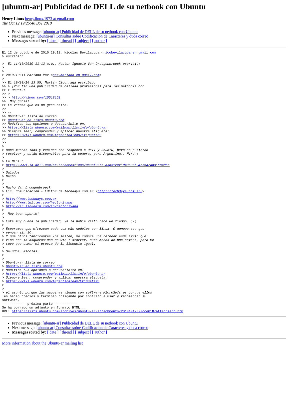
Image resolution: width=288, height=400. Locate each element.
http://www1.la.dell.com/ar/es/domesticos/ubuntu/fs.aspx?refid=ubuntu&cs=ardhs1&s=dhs (88, 188)
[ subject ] (83, 40)
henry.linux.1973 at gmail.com (49, 18)
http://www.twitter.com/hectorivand (39, 233)
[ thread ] (66, 40)
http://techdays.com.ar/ (119, 219)
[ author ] (99, 40)
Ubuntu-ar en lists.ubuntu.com (36, 134)
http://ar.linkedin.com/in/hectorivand (42, 237)
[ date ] (52, 40)
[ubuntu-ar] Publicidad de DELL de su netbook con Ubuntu (90, 32)
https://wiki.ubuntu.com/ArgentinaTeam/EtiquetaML (54, 152)
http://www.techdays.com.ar (31, 228)
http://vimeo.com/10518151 (36, 107)
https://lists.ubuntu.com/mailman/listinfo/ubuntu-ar (57, 143)
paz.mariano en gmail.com (76, 80)
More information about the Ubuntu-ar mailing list (42, 396)
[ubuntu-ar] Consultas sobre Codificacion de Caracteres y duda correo (92, 36)
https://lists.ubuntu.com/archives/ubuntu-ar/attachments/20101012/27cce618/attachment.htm (97, 363)
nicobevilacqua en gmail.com (129, 53)
